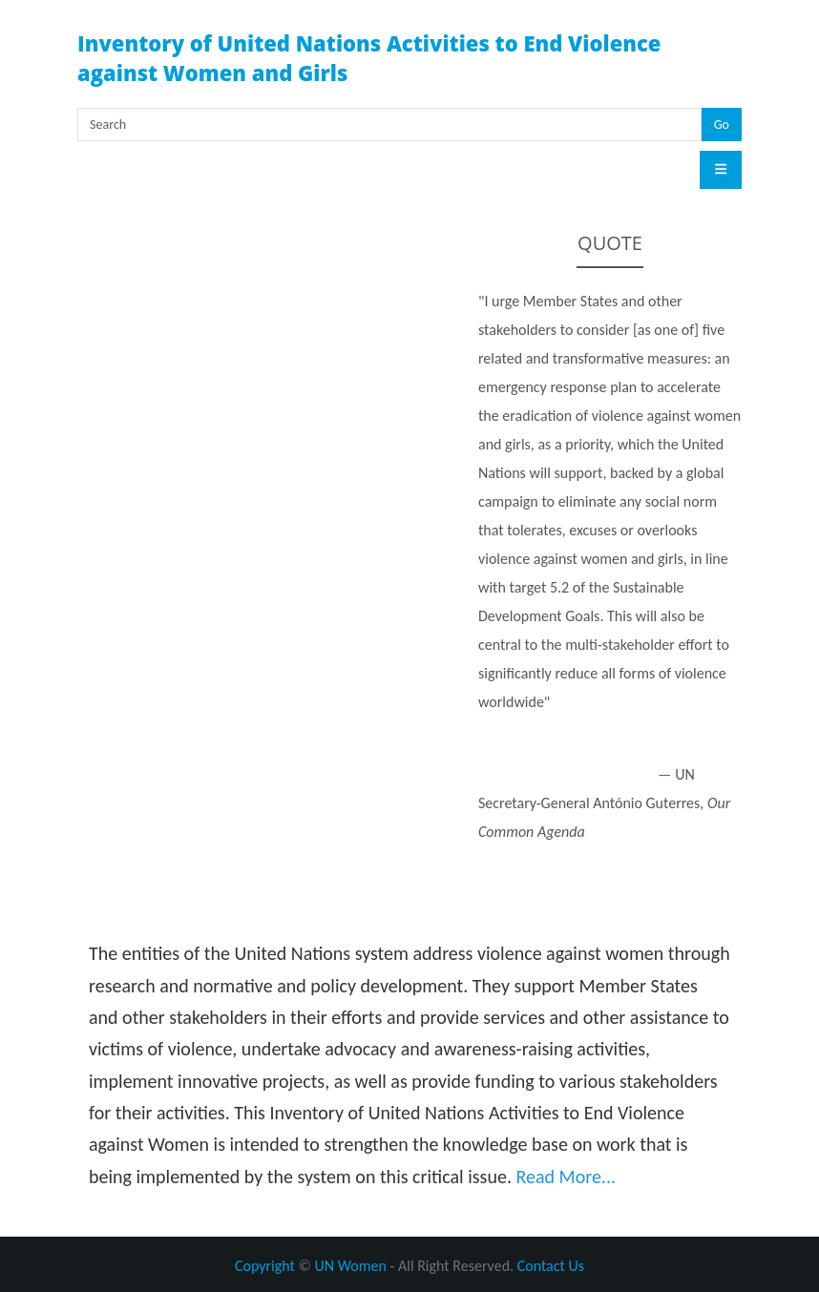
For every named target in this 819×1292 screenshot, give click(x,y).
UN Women (350, 1266)
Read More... (565, 1176)
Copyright (265, 1266)
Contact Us (550, 1266)
